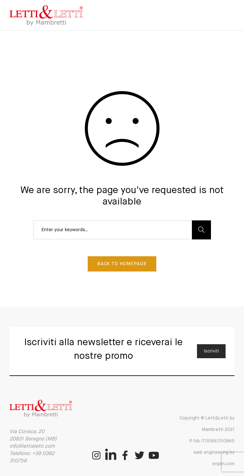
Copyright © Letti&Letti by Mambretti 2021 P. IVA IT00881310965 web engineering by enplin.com (207, 441)
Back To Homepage (122, 264)
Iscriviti (211, 351)
